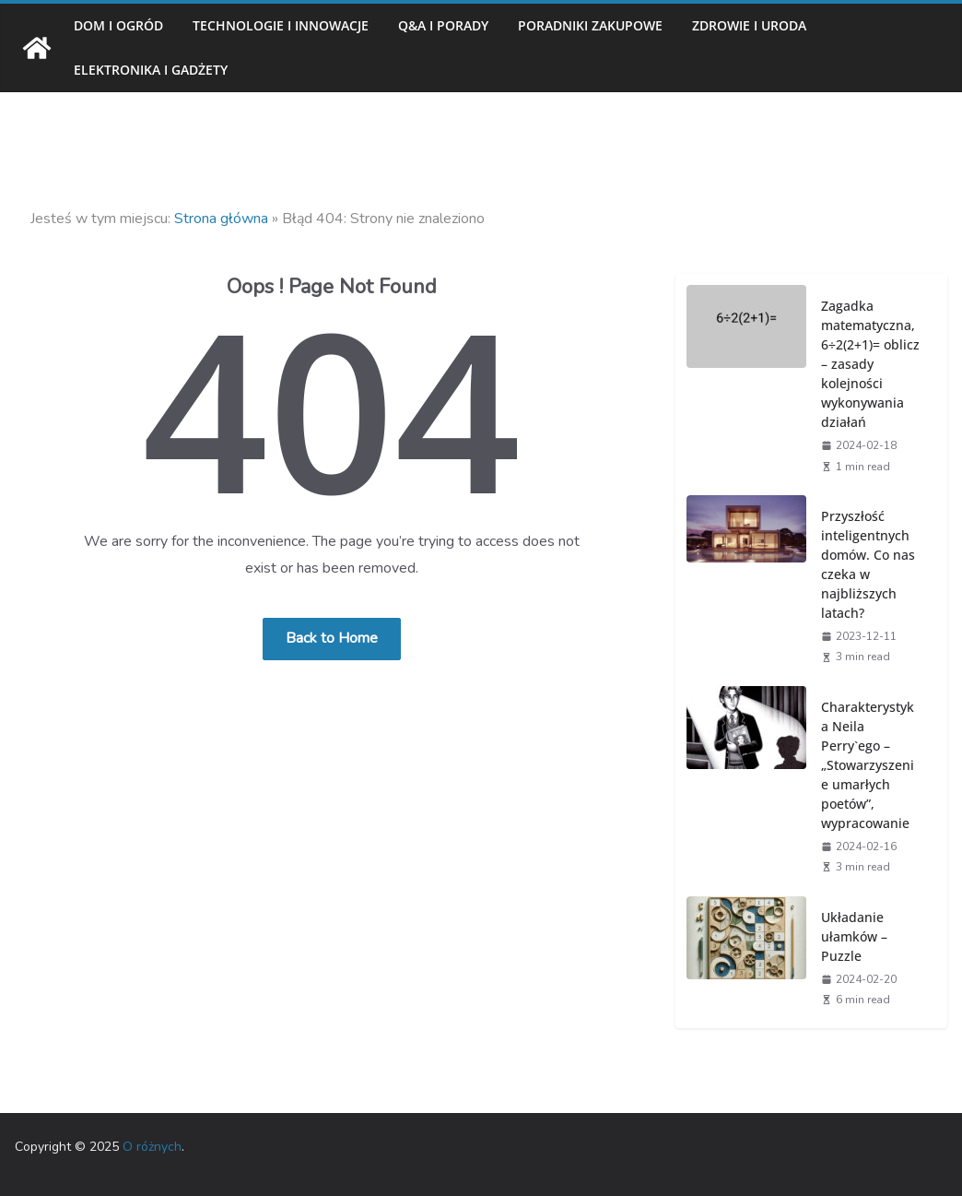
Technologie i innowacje (281, 25)
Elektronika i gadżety (151, 69)
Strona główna (221, 218)
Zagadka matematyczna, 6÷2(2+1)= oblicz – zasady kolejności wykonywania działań (870, 364)
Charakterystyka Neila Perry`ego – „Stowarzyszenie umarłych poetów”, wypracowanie (867, 765)
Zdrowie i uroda (749, 25)
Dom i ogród (118, 25)
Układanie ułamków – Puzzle (854, 936)
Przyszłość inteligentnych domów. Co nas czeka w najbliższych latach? (868, 564)
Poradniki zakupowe (590, 25)
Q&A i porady (443, 25)
